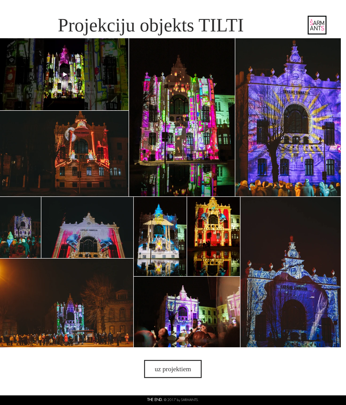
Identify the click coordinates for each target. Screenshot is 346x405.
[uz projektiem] (173, 369)
